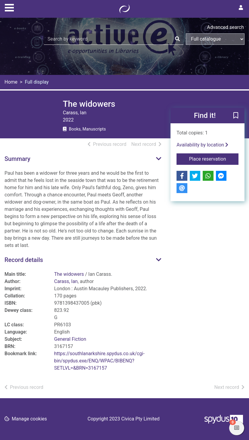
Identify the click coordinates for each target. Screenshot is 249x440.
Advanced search (225, 27)
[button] (235, 116)
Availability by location (202, 145)
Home (11, 82)
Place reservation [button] (213, 158)
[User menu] (241, 7)
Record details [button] (24, 259)
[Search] (177, 39)
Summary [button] (17, 158)
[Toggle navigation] (9, 6)
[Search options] (215, 39)
